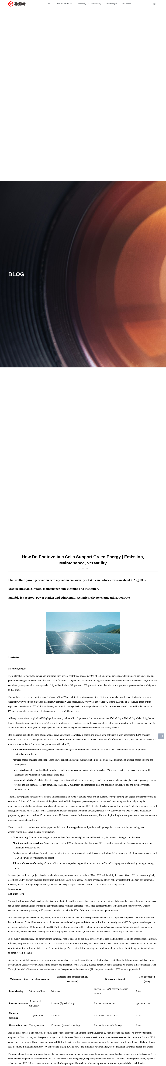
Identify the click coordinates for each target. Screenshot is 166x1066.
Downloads (126, 4)
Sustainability (96, 4)
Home (49, 4)
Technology (81, 4)
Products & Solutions (64, 4)
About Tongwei (111, 4)
